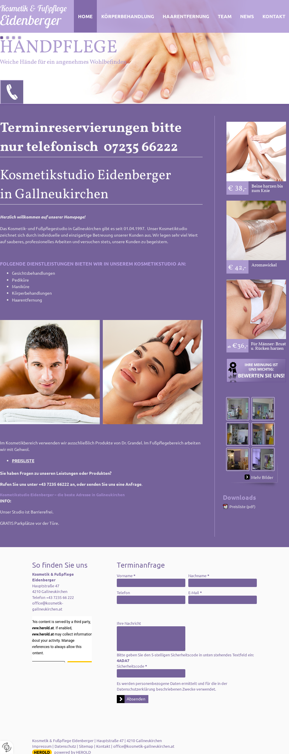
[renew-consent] (6, 747)
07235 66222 (12, 92)
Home (85, 16)
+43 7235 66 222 (60, 597)
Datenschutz (65, 746)
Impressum (42, 746)
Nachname (198, 575)
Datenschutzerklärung (136, 688)
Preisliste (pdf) (242, 506)
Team (224, 16)
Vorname (126, 575)
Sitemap (86, 746)
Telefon (123, 592)
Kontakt (103, 746)
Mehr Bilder (262, 477)
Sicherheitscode (132, 666)
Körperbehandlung (127, 16)
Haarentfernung (186, 16)
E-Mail (195, 592)
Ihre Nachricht (129, 623)
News (247, 16)
